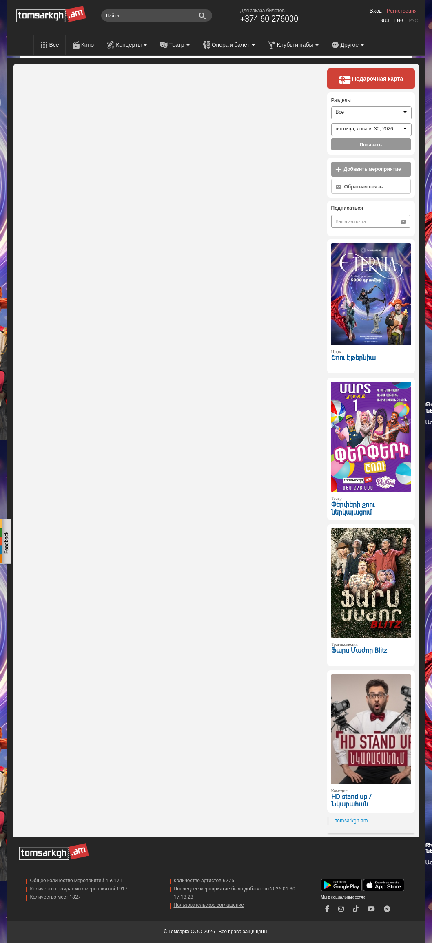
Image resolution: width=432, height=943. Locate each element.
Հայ (384, 20)
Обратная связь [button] (359, 187)
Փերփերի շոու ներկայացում (352, 508)
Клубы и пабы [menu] (298, 45)
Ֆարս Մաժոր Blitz (359, 650)
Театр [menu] (179, 45)
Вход (376, 11)
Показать (371, 145)
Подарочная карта (371, 79)
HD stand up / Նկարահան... (352, 800)
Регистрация (402, 11)
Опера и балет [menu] (233, 45)
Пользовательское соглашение (209, 905)
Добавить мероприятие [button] (368, 169)
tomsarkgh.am (351, 821)
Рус (413, 20)
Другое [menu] (352, 45)
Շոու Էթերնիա (353, 358)
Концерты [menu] (131, 45)
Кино (87, 45)
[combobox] (371, 112)
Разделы (341, 100)
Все (54, 45)
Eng (398, 20)
